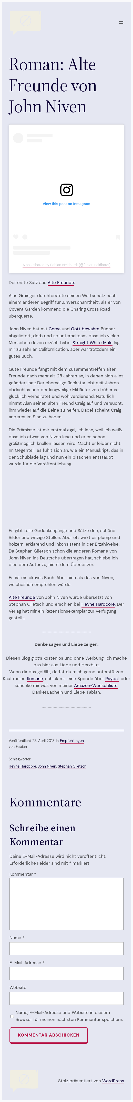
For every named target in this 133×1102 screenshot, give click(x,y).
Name (17, 937)
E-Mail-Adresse (27, 962)
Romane (35, 678)
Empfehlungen (72, 740)
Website (17, 987)
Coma (54, 329)
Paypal (112, 678)
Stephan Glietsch (72, 766)
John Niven (47, 766)
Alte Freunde (61, 282)
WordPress (113, 1081)
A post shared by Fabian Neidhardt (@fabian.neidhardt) (66, 265)
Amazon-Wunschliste (96, 685)
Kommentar (22, 874)
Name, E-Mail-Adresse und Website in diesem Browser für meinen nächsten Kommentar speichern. (69, 1016)
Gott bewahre (85, 329)
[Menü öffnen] (121, 22)
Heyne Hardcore (98, 604)
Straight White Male (92, 342)
